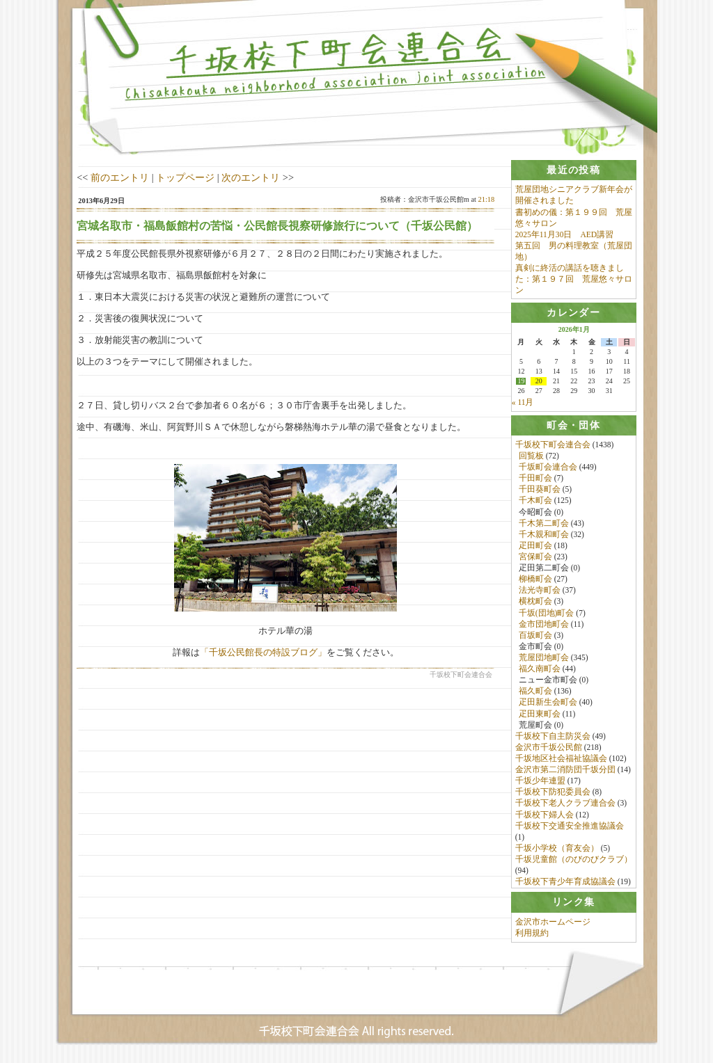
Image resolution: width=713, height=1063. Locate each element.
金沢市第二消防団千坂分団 (565, 771)
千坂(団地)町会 (546, 614)
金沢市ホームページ (552, 926)
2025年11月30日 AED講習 (564, 234)
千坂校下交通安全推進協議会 (569, 827)
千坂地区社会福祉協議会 (561, 760)
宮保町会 (535, 558)
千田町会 (535, 480)
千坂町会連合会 (548, 468)
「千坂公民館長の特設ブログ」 (263, 652)
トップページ (185, 177)
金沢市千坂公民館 (548, 748)
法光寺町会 (540, 592)
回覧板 (531, 457)
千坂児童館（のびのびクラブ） (573, 860)
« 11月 (523, 403)
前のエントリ (120, 177)
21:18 (486, 199)
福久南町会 (540, 670)
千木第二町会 (544, 524)
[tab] (573, 170)
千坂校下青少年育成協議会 (565, 883)
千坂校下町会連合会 (552, 446)
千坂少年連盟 (540, 782)
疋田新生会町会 (548, 704)
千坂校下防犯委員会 (552, 794)
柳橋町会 (535, 581)
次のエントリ (250, 177)
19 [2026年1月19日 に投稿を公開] (520, 382)
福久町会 (535, 693)
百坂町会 (535, 636)
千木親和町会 (544, 536)
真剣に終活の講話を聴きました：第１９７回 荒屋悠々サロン (573, 279)
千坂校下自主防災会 (552, 737)
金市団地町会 (544, 625)
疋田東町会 (540, 715)
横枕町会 (535, 603)
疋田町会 (535, 547)
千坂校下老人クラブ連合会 (565, 805)
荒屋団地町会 (544, 659)
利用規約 (532, 937)
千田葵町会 (540, 491)
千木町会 (535, 502)
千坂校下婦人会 (544, 816)
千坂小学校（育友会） (557, 849)
